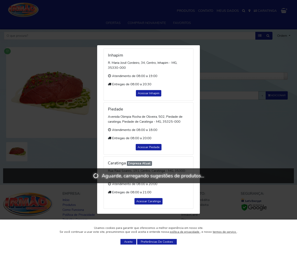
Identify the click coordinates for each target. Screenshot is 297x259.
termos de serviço (225, 232)
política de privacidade (185, 232)
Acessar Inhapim (148, 93)
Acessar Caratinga (148, 201)
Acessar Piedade (149, 147)
